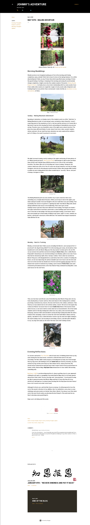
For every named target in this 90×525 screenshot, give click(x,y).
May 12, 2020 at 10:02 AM (44, 430)
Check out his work (60, 67)
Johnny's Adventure (31, 4)
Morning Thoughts (16, 26)
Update (13, 28)
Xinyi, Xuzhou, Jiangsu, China (38, 422)
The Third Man (45, 355)
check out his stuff (48, 160)
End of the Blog (40, 501)
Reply (33, 437)
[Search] (76, 4)
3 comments (33, 485)
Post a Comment (39, 503)
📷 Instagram (25, 10)
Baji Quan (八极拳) (32, 373)
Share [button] (13, 17)
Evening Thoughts (16, 22)
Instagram (51, 413)
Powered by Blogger (45, 520)
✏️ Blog (19, 10)
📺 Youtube (33, 10)
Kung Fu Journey (16, 24)
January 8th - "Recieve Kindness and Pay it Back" (51, 483)
